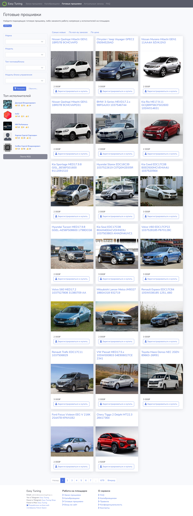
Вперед (111, 480)
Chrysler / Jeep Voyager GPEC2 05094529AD (115, 40)
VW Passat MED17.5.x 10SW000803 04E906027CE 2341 (115, 355)
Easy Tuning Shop (49, 500)
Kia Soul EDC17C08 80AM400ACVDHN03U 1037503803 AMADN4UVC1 (114, 230)
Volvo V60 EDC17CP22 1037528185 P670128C (156, 228)
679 (102, 480)
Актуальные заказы (94, 3)
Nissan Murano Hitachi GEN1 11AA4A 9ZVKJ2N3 (158, 40)
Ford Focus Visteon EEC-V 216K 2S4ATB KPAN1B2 (71, 416)
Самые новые (59, 32)
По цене (95, 32)
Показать (19, 88)
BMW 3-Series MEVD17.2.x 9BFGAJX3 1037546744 (113, 103)
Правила (104, 501)
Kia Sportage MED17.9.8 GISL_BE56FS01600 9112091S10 (67, 168)
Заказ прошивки (34, 3)
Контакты (105, 507)
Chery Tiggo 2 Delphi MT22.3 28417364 (114, 416)
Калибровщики (52, 3)
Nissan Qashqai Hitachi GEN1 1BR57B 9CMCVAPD (70, 40)
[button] (189, 3)
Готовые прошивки (72, 3)
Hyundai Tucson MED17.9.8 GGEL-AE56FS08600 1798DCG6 (72, 228)
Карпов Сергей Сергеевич (26, 135)
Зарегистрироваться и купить (71, 91)
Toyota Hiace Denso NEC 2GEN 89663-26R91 (160, 353)
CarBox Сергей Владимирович (27, 146)
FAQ (108, 3)
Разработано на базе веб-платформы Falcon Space (38, 506)
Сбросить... (33, 88)
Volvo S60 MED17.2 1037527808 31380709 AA (69, 291)
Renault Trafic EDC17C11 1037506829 (67, 353)
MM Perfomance (21, 124)
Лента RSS (25, 156)
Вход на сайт (70, 504)
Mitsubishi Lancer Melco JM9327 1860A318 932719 (116, 291)
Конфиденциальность (111, 504)
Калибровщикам (108, 498)
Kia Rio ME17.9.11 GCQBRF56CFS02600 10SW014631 (154, 105)
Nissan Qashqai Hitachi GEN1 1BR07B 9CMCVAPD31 (70, 103)
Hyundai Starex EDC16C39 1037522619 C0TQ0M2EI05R (115, 166)
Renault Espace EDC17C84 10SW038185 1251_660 (157, 291)
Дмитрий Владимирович (25, 103)
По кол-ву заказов (78, 32)
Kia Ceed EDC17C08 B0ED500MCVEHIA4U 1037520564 (155, 168)
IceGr (17, 114)
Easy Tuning (15, 4)
